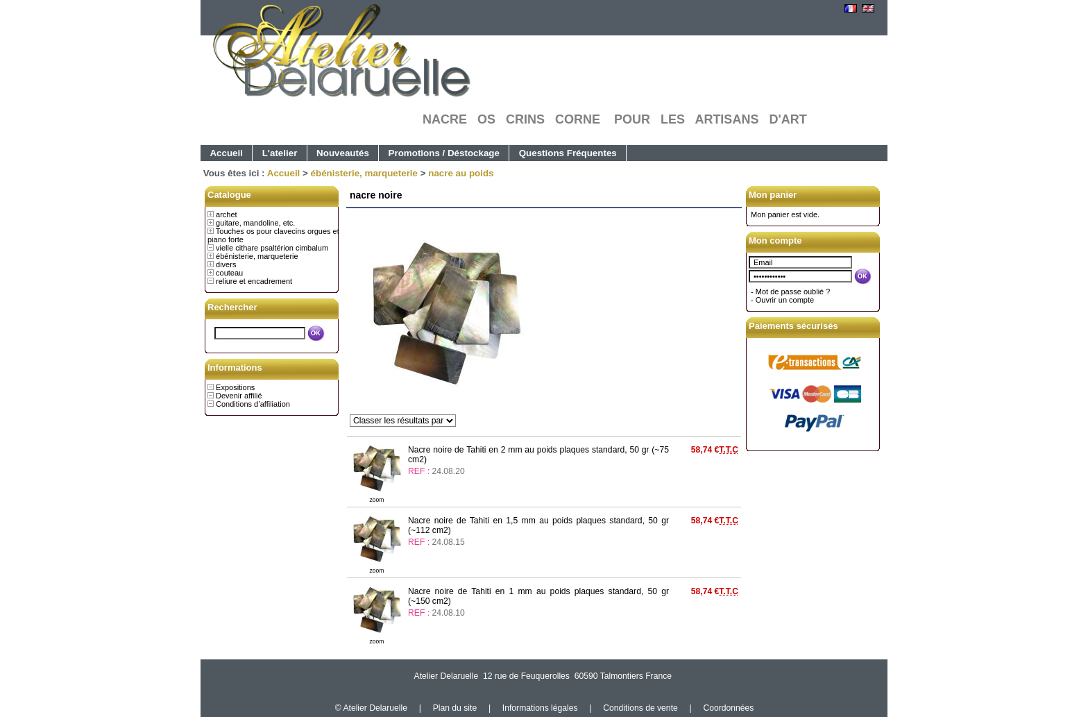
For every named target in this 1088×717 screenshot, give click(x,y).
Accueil (226, 153)
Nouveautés (342, 153)
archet (226, 214)
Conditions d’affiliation (253, 404)
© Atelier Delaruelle (372, 708)
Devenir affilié (239, 395)
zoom (377, 499)
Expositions (235, 387)
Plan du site (455, 708)
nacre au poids (460, 173)
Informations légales (540, 708)
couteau (229, 273)
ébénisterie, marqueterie (364, 173)
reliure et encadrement (254, 281)
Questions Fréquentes (568, 153)
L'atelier (280, 153)
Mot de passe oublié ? (793, 291)
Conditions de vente (640, 708)
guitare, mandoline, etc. (255, 223)
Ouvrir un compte (785, 300)
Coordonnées (728, 708)
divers (226, 264)
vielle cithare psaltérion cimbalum (272, 248)
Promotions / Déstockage (444, 153)
